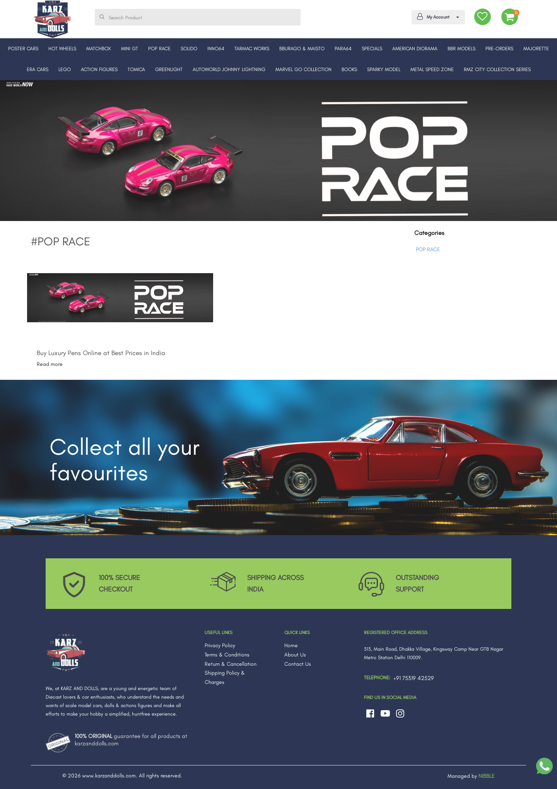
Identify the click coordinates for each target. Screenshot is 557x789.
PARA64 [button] (343, 48)
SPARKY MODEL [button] (383, 69)
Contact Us (297, 664)
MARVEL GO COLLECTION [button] (303, 69)
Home (291, 645)
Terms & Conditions (227, 654)
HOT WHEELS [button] (62, 48)
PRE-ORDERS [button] (499, 48)
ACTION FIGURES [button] (99, 69)
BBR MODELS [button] (461, 48)
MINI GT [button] (129, 48)
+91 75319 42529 (413, 678)
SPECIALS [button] (372, 48)
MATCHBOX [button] (98, 48)
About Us (295, 654)
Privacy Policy (220, 645)
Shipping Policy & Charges (225, 677)
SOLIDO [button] (189, 48)
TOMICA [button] (136, 69)
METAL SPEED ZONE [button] (432, 69)
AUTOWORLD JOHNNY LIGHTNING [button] (229, 69)
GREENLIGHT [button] (169, 69)
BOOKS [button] (349, 69)
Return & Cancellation (230, 664)
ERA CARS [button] (37, 69)
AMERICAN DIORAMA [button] (414, 48)
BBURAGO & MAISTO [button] (302, 48)
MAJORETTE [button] (536, 48)
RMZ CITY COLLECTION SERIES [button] (497, 69)
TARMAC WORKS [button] (251, 48)
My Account (437, 16)
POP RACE (428, 249)
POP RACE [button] (159, 48)
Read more (50, 364)
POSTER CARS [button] (23, 48)
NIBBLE (486, 775)
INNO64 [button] (215, 48)
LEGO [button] (64, 69)
